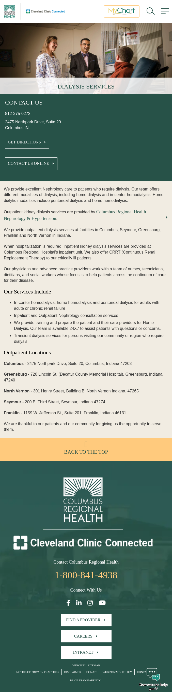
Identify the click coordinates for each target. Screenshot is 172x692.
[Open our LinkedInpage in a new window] (79, 602)
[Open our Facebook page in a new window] (68, 602)
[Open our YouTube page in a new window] (102, 602)
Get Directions (24, 142)
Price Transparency (85, 680)
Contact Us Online (28, 163)
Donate (91, 671)
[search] (151, 11)
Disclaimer (72, 671)
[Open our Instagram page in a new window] (90, 602)
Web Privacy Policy (117, 671)
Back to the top (86, 452)
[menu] (165, 11)
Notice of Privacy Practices (37, 671)
